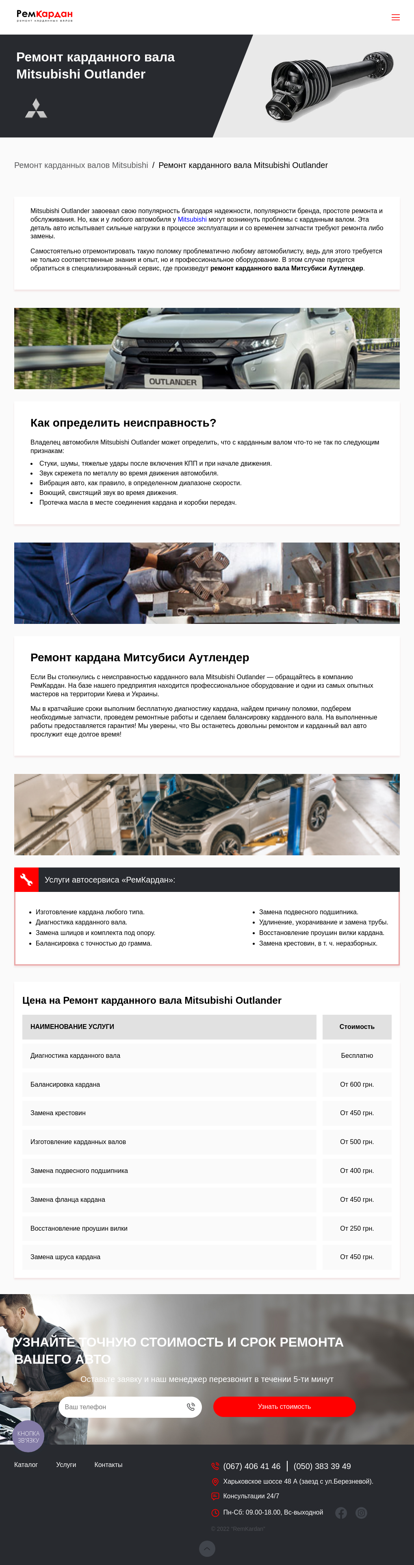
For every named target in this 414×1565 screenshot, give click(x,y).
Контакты (108, 1464)
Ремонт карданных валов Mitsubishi (81, 165)
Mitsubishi (192, 219)
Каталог (26, 1464)
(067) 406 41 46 (252, 1466)
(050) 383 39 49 (322, 1466)
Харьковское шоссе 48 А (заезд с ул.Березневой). (298, 1481)
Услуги (66, 1464)
